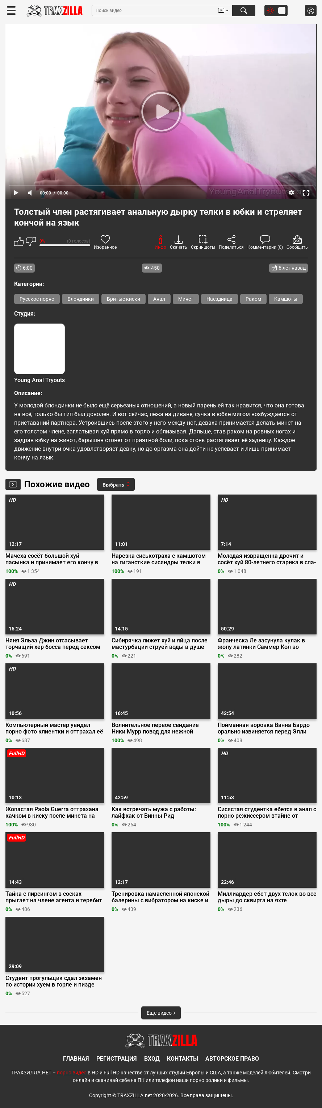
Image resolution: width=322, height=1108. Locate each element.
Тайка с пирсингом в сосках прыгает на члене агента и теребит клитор (53, 897)
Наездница (219, 299)
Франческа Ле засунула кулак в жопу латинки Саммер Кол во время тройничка (261, 643)
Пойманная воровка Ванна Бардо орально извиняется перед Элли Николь (264, 728)
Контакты (182, 1058)
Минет (185, 299)
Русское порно (37, 299)
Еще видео (161, 1013)
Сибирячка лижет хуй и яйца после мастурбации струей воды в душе (160, 643)
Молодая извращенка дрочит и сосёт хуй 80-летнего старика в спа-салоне (267, 559)
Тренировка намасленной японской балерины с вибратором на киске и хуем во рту (160, 897)
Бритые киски (123, 299)
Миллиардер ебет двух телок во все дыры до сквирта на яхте (267, 897)
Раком (253, 299)
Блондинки (80, 299)
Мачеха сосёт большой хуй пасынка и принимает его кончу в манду (51, 559)
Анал (159, 299)
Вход (152, 1058)
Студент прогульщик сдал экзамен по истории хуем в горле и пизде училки (53, 981)
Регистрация (116, 1058)
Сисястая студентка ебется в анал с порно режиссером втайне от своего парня (267, 812)
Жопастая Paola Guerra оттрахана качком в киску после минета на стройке (52, 812)
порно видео (72, 1072)
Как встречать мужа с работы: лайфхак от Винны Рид (154, 812)
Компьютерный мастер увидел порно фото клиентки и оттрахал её (54, 728)
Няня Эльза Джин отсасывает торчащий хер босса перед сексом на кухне (52, 643)
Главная (76, 1058)
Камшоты (285, 299)
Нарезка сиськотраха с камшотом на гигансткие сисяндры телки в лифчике (159, 559)
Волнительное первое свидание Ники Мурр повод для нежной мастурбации (155, 728)
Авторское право (232, 1058)
